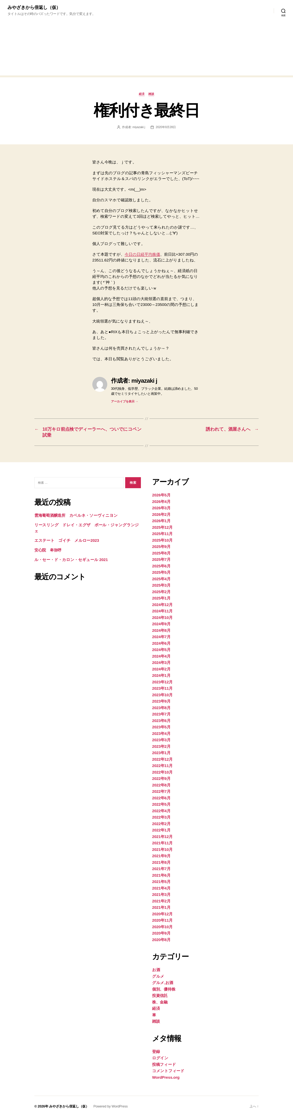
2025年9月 (161, 546)
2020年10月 (162, 927)
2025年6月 (161, 566)
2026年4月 (161, 501)
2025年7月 (161, 559)
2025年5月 (161, 572)
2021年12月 (162, 836)
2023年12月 (162, 682)
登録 (156, 1051)
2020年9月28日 (166, 127)
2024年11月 (162, 611)
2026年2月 (161, 514)
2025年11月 (162, 534)
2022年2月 (161, 824)
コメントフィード (168, 1071)
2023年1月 (161, 753)
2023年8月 (161, 708)
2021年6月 (161, 875)
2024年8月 (161, 630)
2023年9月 (161, 701)
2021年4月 (161, 888)
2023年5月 (161, 727)
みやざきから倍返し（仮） (33, 7)
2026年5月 (161, 495)
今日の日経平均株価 (142, 254)
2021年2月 (161, 901)
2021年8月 (161, 862)
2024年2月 (161, 669)
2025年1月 (161, 598)
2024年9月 (161, 624)
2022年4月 (161, 811)
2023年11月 (162, 688)
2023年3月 (161, 740)
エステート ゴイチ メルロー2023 (66, 540)
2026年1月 (161, 521)
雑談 (151, 93)
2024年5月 (161, 649)
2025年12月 (162, 527)
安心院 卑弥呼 (47, 550)
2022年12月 (162, 759)
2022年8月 (161, 785)
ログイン (160, 1058)
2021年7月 (161, 869)
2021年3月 (161, 894)
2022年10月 (162, 772)
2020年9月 (161, 933)
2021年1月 (161, 907)
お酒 (156, 970)
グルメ (158, 976)
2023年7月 (161, 714)
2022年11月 (162, 765)
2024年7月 (161, 637)
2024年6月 (161, 643)
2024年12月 (162, 604)
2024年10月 (162, 617)
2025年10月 (162, 540)
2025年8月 (161, 553)
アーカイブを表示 (124, 401)
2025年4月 (161, 579)
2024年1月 (161, 675)
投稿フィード (164, 1064)
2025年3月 (161, 585)
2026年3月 (161, 508)
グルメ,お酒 (162, 982)
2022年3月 (161, 817)
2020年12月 (162, 914)
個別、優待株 (163, 989)
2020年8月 (161, 940)
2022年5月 (161, 804)
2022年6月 (161, 798)
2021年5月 (161, 881)
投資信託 (160, 995)
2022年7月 (161, 791)
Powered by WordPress (110, 1106)
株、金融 (160, 1002)
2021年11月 (162, 843)
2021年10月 (162, 849)
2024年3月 (161, 662)
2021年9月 (161, 856)
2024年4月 (161, 656)
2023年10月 (162, 695)
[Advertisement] (146, 49)
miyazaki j (138, 127)
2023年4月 (161, 733)
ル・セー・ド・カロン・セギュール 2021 (71, 559)
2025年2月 (161, 592)
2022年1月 (161, 830)
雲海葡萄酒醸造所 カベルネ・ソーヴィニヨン (76, 515)
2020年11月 (162, 920)
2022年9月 (161, 778)
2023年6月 (161, 720)
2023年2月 (161, 746)
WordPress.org (166, 1077)
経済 (142, 93)
